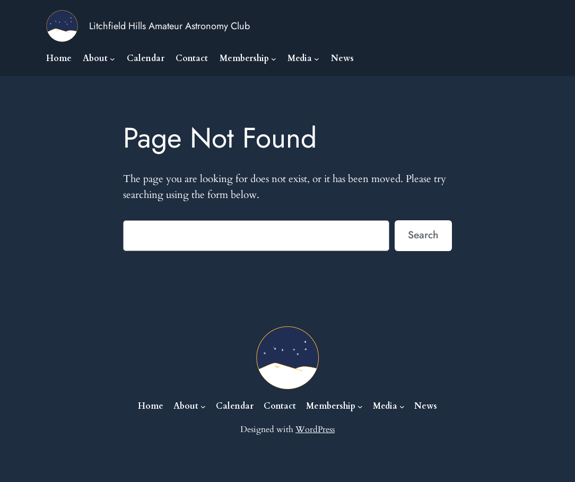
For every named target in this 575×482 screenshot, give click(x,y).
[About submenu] (112, 59)
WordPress (315, 429)
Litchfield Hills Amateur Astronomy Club (169, 26)
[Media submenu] (316, 59)
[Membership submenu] (273, 59)
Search (423, 234)
